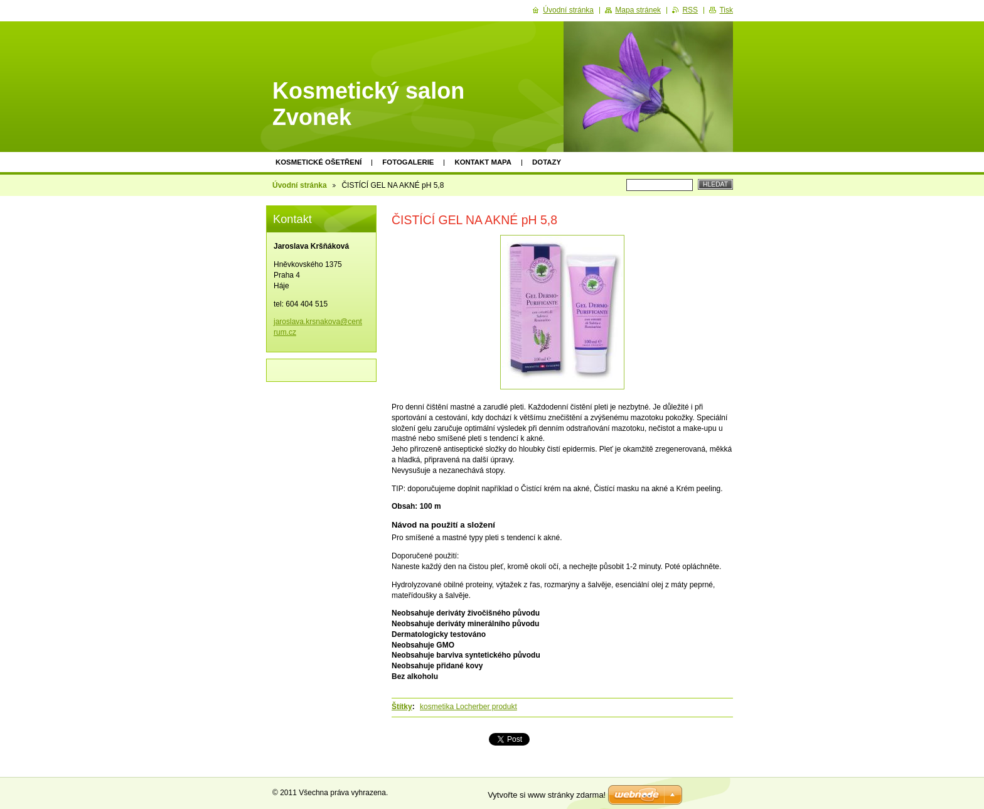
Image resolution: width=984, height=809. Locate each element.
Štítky (402, 706)
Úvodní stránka (299, 185)
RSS (690, 10)
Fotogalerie (408, 162)
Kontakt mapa (482, 162)
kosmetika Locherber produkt (468, 706)
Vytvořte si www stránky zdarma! (547, 795)
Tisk (726, 10)
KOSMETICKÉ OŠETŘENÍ (318, 162)
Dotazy (546, 162)
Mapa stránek (638, 10)
